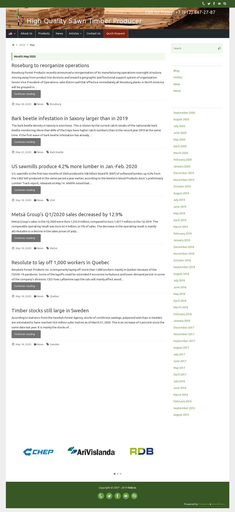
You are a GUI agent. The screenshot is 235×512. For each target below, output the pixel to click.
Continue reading (26, 93)
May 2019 (179, 213)
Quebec (54, 296)
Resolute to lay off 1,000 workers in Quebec (60, 262)
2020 (22, 44)
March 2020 (180, 153)
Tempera (204, 504)
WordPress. (219, 504)
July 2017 (179, 354)
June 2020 (179, 132)
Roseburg (55, 104)
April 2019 (179, 220)
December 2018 (183, 247)
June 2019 (179, 206)
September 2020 (184, 112)
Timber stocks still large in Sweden (50, 310)
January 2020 (181, 166)
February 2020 (182, 159)
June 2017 (179, 361)
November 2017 (183, 334)
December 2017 (183, 327)
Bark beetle (56, 152)
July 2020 (179, 126)
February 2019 (182, 233)
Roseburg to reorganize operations (50, 65)
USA (52, 200)
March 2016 (180, 394)
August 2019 (181, 193)
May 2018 (179, 293)
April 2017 (179, 374)
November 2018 (183, 253)
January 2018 (181, 320)
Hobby (177, 77)
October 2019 (182, 186)
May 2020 (179, 139)
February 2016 (182, 401)
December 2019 (183, 173)
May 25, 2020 (23, 152)
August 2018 (181, 273)
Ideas (176, 84)
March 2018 (180, 307)
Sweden (54, 344)
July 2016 (179, 381)
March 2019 (180, 226)
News (40, 104)
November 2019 (183, 179)
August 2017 (181, 347)
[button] (114, 474)
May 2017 (179, 367)
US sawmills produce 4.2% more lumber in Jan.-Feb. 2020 (74, 166)
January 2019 (181, 240)
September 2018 (184, 267)
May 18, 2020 (23, 200)
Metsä (53, 248)
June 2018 (179, 287)
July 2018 (179, 280)
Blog (176, 70)
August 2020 (181, 119)
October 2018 (182, 260)
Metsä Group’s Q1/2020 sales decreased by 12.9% (67, 214)
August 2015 (181, 414)
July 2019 (179, 199)
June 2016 (179, 387)
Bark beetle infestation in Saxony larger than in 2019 (70, 118)
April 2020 (179, 146)
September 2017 (184, 341)
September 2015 (184, 408)
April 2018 (179, 300)
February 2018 (182, 314)
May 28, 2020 (23, 104)
